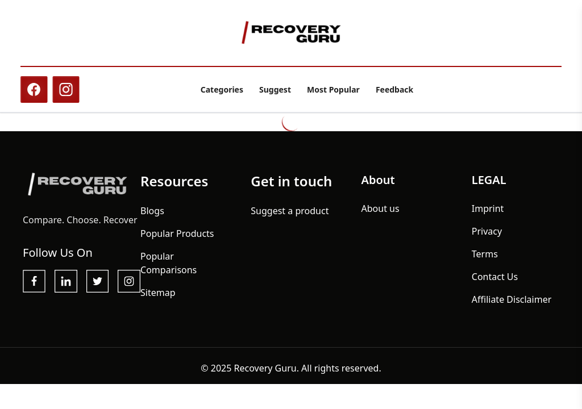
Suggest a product (290, 210)
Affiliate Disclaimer (512, 299)
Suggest (275, 89)
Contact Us (495, 276)
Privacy (487, 231)
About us (380, 208)
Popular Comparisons (168, 263)
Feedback (394, 89)
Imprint (488, 208)
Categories (222, 89)
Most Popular (333, 89)
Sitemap (158, 292)
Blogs (152, 210)
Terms (485, 254)
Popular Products (177, 233)
